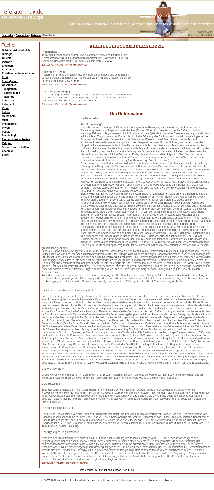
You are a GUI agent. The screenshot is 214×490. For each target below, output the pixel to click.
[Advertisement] (59, 181)
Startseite (7, 35)
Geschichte (22, 35)
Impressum (86, 469)
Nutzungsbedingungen (108, 469)
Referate (36, 35)
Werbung (128, 469)
